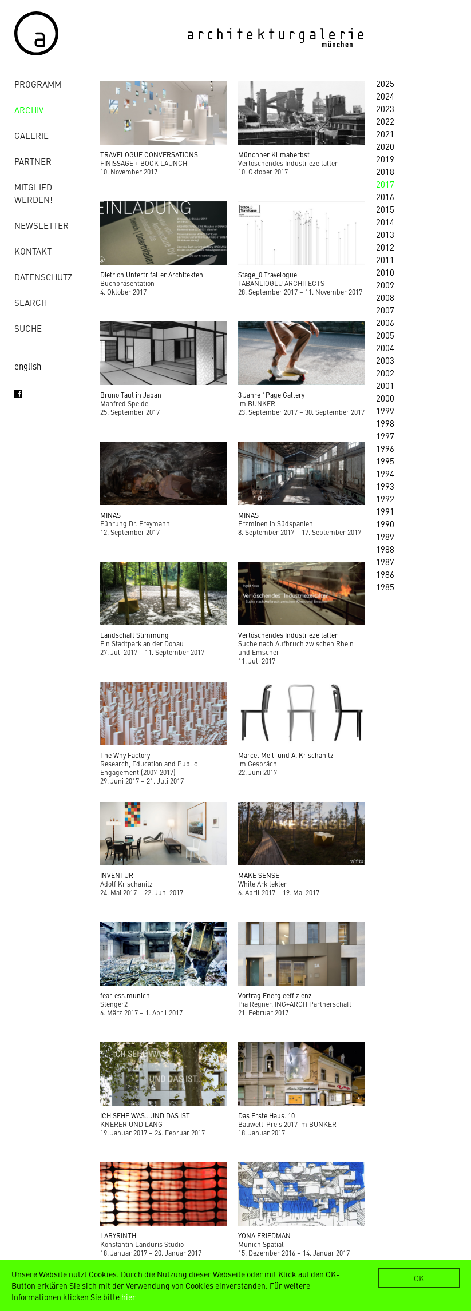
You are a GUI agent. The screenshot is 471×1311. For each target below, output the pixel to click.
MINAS (110, 514)
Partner (33, 161)
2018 (385, 171)
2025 (385, 83)
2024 (385, 96)
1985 (385, 587)
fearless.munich (125, 995)
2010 (385, 272)
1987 (385, 561)
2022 (385, 121)
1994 (385, 473)
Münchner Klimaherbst (274, 154)
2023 (385, 108)
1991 (385, 511)
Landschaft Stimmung (134, 634)
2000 (385, 398)
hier (128, 1296)
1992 (385, 498)
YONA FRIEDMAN (264, 1235)
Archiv (28, 110)
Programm (37, 84)
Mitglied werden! (33, 193)
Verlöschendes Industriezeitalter (288, 634)
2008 (385, 297)
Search (30, 302)
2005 (385, 335)
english (27, 366)
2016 (385, 196)
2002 (385, 373)
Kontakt (33, 251)
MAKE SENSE (258, 875)
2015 (385, 209)
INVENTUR (116, 875)
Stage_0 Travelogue (267, 274)
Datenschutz (43, 277)
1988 (385, 549)
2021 (385, 134)
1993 (385, 486)
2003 (385, 360)
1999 (385, 410)
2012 (385, 247)
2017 (385, 184)
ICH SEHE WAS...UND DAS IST (145, 1115)
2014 (385, 222)
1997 (385, 436)
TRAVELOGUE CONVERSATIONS (149, 154)
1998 (385, 423)
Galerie (31, 135)
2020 (385, 146)
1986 (385, 574)
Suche (28, 328)
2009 (385, 285)
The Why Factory (125, 755)
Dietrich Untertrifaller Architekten (151, 274)
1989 (385, 536)
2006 (385, 322)
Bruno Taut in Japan (130, 394)
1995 (385, 461)
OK (419, 1278)
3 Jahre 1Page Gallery (271, 394)
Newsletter (41, 225)
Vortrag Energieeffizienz (275, 995)
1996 (385, 448)
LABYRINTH (118, 1235)
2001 (385, 385)
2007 (385, 310)
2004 (385, 347)
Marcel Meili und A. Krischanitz (286, 755)
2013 (385, 234)
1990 (385, 524)
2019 (385, 159)
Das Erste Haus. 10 (266, 1115)
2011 (385, 259)
